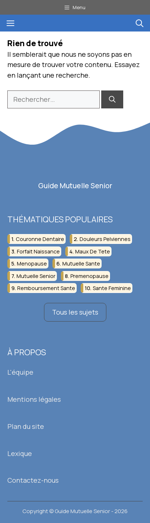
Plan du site (25, 426)
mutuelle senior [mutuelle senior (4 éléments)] (36, 275)
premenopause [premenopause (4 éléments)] (89, 275)
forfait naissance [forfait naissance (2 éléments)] (38, 251)
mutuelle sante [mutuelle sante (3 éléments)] (81, 263)
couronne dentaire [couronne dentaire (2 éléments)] (40, 238)
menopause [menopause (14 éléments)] (32, 263)
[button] (139, 23)
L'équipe (20, 372)
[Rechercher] (112, 99)
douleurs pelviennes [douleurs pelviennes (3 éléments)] (105, 238)
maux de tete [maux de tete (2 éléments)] (92, 251)
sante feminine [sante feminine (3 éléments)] (112, 288)
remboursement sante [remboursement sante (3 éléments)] (46, 288)
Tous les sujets (75, 312)
